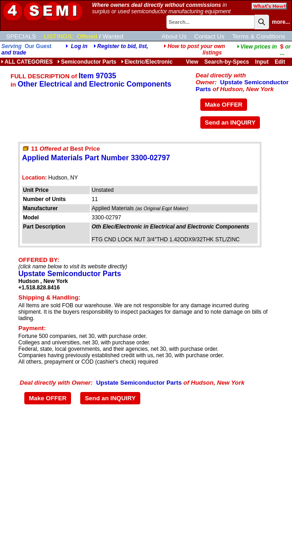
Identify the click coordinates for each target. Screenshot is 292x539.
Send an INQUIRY (230, 122)
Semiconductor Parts (86, 62)
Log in (79, 46)
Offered (87, 36)
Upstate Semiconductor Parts (69, 274)
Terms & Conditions (258, 36)
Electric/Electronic (147, 62)
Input (262, 62)
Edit (280, 62)
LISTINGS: (58, 36)
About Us (174, 36)
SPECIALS (21, 36)
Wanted (113, 36)
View (192, 62)
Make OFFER (223, 104)
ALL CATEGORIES (27, 62)
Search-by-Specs (226, 62)
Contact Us (209, 36)
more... (281, 22)
